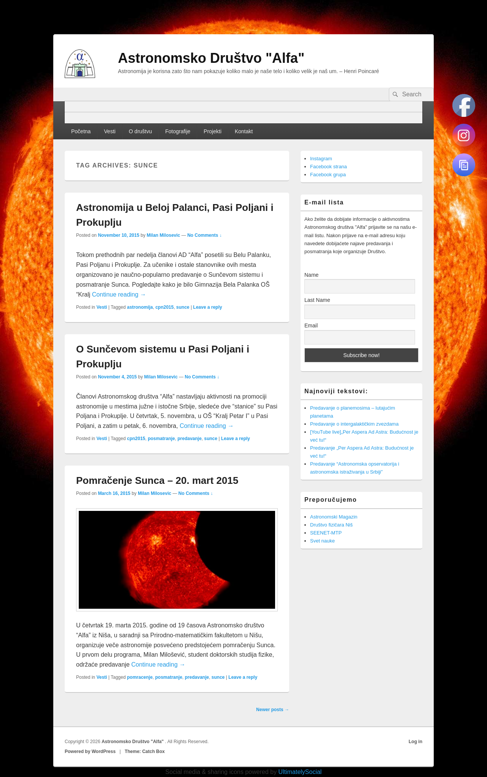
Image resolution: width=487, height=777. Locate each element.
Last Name (317, 300)
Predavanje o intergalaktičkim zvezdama (354, 424)
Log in (415, 741)
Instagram (321, 158)
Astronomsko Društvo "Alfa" (211, 58)
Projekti (212, 131)
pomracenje (140, 677)
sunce (182, 307)
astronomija (140, 307)
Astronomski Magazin (333, 517)
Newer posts (272, 709)
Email (311, 325)
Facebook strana (328, 166)
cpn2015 (164, 307)
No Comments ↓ (204, 235)
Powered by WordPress (90, 751)
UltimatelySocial (300, 772)
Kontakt (244, 131)
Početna (81, 131)
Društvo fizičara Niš (331, 525)
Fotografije (177, 131)
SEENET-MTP (326, 533)
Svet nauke (322, 541)
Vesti (109, 131)
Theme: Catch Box (145, 751)
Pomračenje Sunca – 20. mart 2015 (157, 480)
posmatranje (161, 438)
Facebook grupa (328, 174)
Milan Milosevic (163, 235)
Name (311, 275)
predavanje (189, 438)
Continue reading (119, 294)
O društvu (140, 131)
